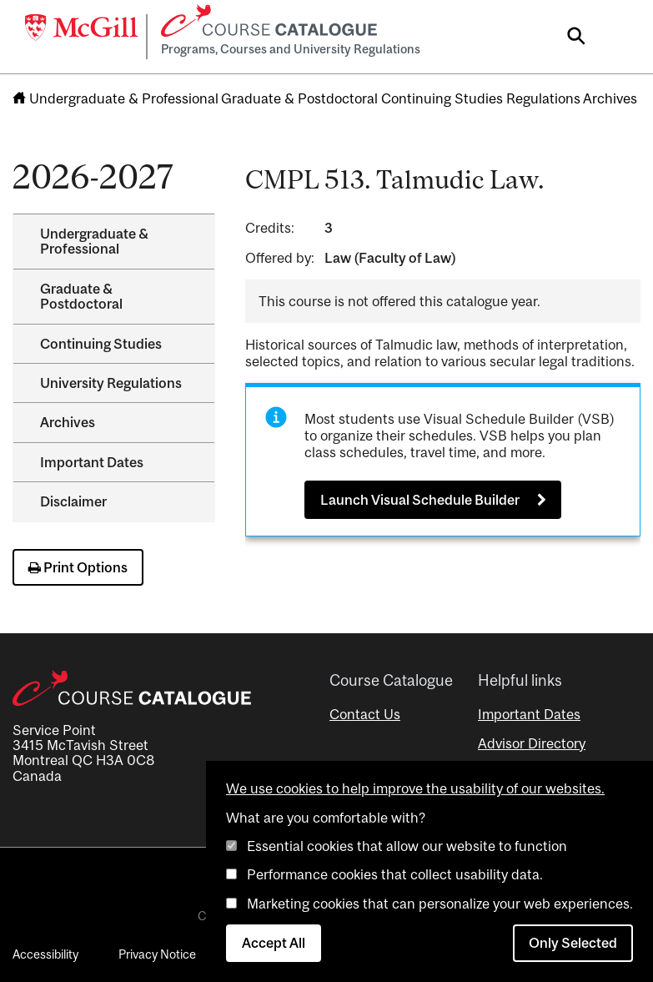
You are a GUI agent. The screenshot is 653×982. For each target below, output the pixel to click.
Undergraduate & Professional (124, 98)
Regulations (543, 98)
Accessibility (45, 954)
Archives (610, 98)
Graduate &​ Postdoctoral (81, 296)
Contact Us (364, 714)
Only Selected (573, 942)
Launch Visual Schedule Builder (420, 499)
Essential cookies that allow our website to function (407, 846)
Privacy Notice (157, 954)
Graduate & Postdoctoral (299, 98)
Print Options (78, 567)
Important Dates (91, 462)
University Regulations (111, 383)
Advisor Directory (531, 743)
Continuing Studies (442, 98)
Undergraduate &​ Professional (94, 241)
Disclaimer (73, 501)
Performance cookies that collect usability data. (395, 874)
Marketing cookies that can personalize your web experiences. (440, 903)
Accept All (273, 942)
